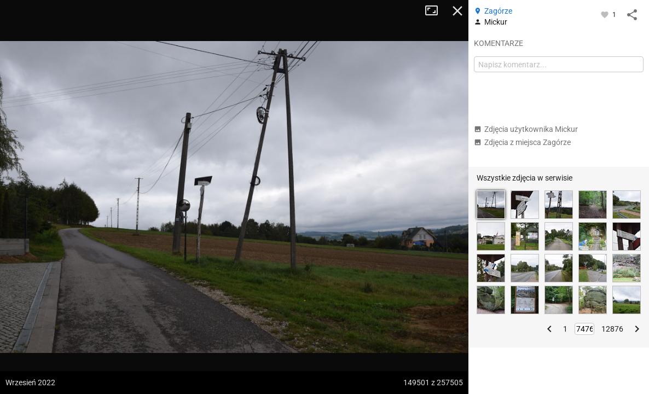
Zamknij (457, 11)
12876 (612, 329)
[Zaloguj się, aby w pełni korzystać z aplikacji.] (605, 14)
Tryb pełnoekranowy (436, 11)
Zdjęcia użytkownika (526, 129)
